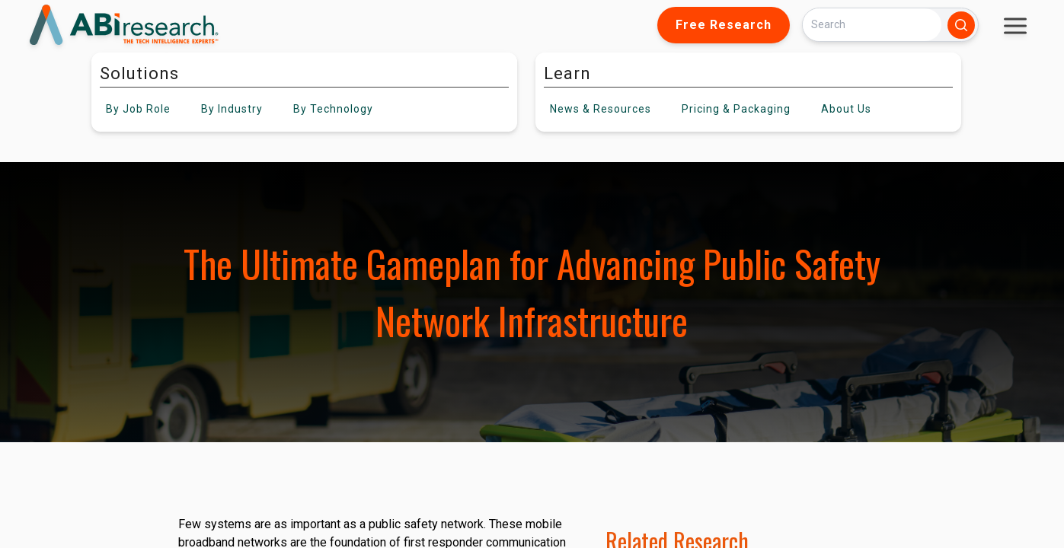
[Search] (872, 24)
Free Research (724, 25)
